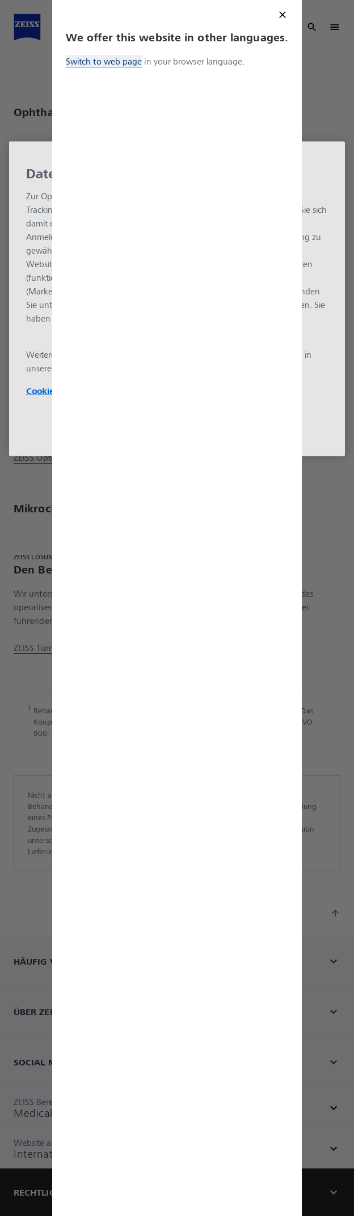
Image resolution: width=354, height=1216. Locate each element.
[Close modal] (282, 14)
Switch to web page (104, 61)
